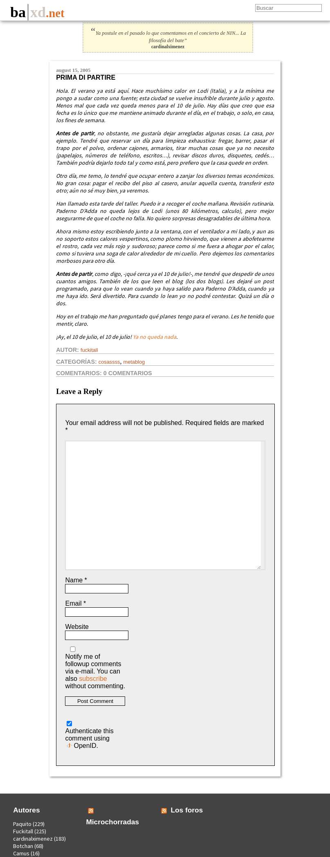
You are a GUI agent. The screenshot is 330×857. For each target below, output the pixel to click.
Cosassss (109, 362)
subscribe (93, 678)
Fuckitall (89, 350)
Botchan (23, 846)
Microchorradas (112, 822)
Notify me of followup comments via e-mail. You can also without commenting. (95, 668)
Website (77, 626)
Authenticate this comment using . (89, 735)
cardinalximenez (33, 838)
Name (76, 580)
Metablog (134, 362)
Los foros (187, 810)
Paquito (22, 824)
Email (75, 603)
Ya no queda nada (154, 336)
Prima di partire (85, 77)
